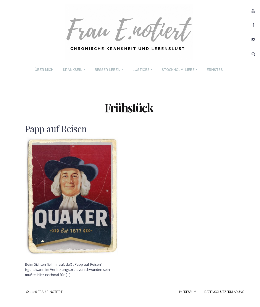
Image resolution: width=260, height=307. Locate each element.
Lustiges (142, 70)
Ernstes (215, 70)
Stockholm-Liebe (179, 70)
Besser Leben (109, 70)
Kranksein (74, 70)
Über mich (44, 70)
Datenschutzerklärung (224, 292)
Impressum (187, 292)
